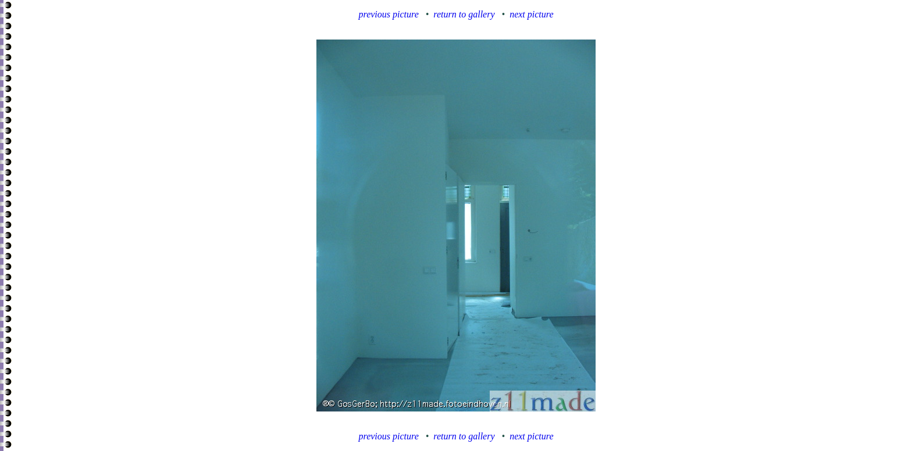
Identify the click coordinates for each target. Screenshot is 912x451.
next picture (531, 14)
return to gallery (463, 14)
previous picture (389, 14)
